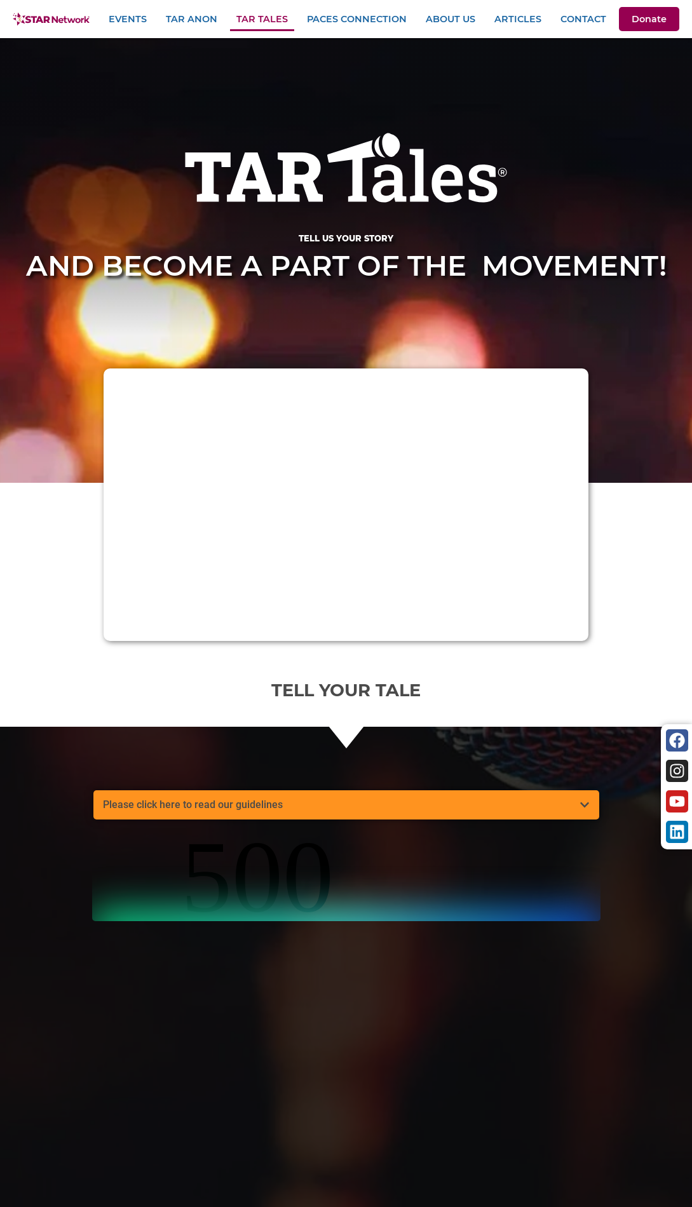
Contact (583, 19)
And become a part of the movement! (346, 258)
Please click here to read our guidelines (193, 805)
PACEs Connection (357, 19)
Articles (517, 19)
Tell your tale (346, 690)
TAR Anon (191, 19)
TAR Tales (262, 19)
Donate (649, 19)
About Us (450, 19)
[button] (346, 804)
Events (128, 19)
